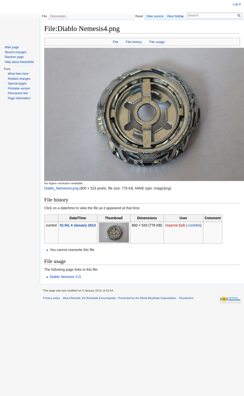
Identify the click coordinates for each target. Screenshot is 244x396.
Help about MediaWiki (19, 62)
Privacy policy (51, 298)
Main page (12, 47)
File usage (157, 42)
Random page (14, 57)
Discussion (58, 16)
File (115, 42)
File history (134, 42)
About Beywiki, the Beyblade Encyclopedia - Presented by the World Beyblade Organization (119, 298)
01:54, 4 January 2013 (78, 225)
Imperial (171, 225)
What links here (18, 74)
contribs (194, 225)
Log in (237, 4)
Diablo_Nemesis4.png (61, 188)
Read (141, 16)
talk (182, 225)
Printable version (19, 88)
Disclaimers (186, 298)
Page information (19, 98)
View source (156, 16)
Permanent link (18, 93)
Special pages (17, 83)
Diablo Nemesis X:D (65, 277)
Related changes (19, 78)
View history (176, 16)
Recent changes (15, 52)
